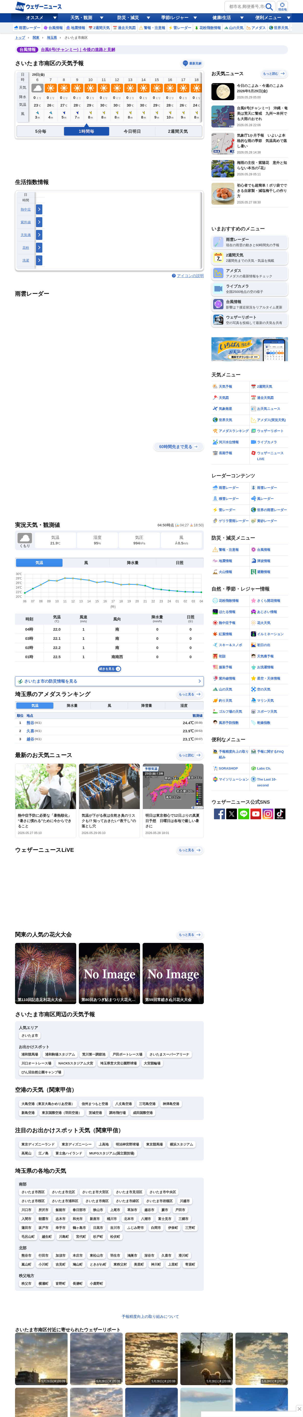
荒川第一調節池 (93, 1054)
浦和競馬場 (29, 1054)
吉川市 (115, 1228)
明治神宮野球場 (127, 1144)
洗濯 (25, 260)
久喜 (30, 731)
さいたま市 (29, 1035)
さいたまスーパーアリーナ (169, 1054)
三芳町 (190, 1228)
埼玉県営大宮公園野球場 (118, 1063)
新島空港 (28, 1113)
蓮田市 (26, 1228)
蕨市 (164, 1210)
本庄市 (78, 1255)
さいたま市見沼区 (129, 1192)
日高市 (98, 1228)
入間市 (26, 1219)
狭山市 (98, 1210)
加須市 (61, 1255)
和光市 (78, 1219)
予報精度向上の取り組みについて (150, 1316)
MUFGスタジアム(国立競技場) (111, 1153)
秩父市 (26, 1283)
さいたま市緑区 (127, 1201)
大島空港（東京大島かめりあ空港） (47, 1104)
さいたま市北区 (63, 1192)
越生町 (47, 1237)
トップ (20, 38)
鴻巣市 (132, 1255)
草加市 (132, 1210)
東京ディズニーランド (38, 1144)
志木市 (61, 1219)
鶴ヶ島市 (79, 1228)
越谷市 (149, 1210)
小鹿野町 (96, 1283)
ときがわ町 (98, 1264)
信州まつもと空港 (95, 1104)
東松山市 (96, 1255)
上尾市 (115, 1210)
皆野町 (61, 1283)
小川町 (43, 1264)
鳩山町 (78, 1264)
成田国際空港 (143, 1113)
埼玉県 (52, 38)
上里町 (173, 1264)
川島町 (64, 1237)
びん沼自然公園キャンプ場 (41, 1072)
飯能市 (61, 1210)
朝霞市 (43, 1219)
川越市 (185, 1201)
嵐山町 (26, 1264)
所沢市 (43, 1210)
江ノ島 (43, 1153)
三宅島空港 (147, 1104)
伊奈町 (173, 1228)
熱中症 (26, 209)
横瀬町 (43, 1283)
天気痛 (26, 235)
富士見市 (164, 1219)
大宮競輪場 (152, 1063)
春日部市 (79, 1210)
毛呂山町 (28, 1237)
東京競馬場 (154, 1144)
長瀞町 (78, 1283)
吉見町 (61, 1264)
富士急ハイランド (69, 1153)
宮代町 (81, 1237)
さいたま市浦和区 (65, 1201)
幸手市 (61, 1228)
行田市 (43, 1255)
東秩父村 (120, 1264)
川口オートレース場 (36, 1063)
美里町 (139, 1264)
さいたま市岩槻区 (159, 1201)
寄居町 (190, 1264)
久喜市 (166, 1255)
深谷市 (149, 1255)
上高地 (104, 1144)
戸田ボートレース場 (127, 1054)
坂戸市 (43, 1228)
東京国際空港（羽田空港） (62, 1113)
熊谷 (30, 723)
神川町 (156, 1264)
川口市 (26, 1210)
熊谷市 (26, 1255)
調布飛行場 (117, 1113)
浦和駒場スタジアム (60, 1054)
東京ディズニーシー (77, 1144)
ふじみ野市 (135, 1228)
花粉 (25, 247)
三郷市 (183, 1219)
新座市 (95, 1219)
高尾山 (26, 1153)
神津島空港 (171, 1104)
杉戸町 (98, 1237)
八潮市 (146, 1219)
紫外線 (26, 222)
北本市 (129, 1219)
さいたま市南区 (97, 1201)
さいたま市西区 (33, 1192)
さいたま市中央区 (162, 1192)
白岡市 (156, 1228)
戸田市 (180, 1210)
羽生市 (115, 1255)
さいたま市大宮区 (95, 1192)
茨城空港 (95, 1113)
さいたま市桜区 (33, 1201)
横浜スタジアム (181, 1144)
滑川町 (183, 1255)
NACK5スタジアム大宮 (75, 1063)
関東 (36, 38)
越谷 (30, 739)
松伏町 (115, 1237)
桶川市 (112, 1219)
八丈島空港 (123, 1104)
